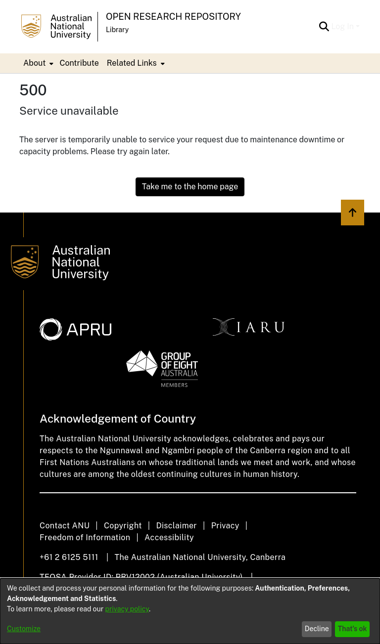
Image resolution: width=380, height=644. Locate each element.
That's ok (352, 629)
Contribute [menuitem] (78, 63)
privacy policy (127, 609)
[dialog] (190, 611)
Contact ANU (65, 525)
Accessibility (169, 537)
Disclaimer (176, 525)
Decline (317, 629)
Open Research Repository (173, 16)
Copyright (123, 525)
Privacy (225, 525)
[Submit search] (324, 27)
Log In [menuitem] (342, 26)
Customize (24, 629)
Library (117, 30)
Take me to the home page (190, 186)
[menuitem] (37, 63)
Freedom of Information (85, 537)
